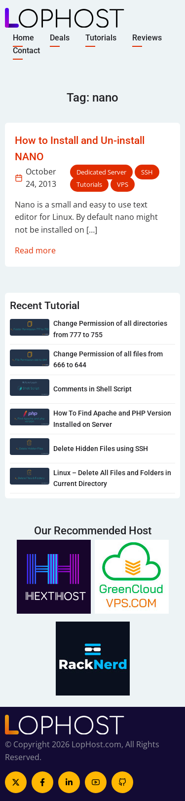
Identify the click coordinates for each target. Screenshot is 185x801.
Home (23, 37)
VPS (122, 184)
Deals (60, 37)
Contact (26, 50)
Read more (35, 250)
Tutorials (100, 37)
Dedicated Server (101, 172)
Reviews (147, 37)
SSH (147, 172)
